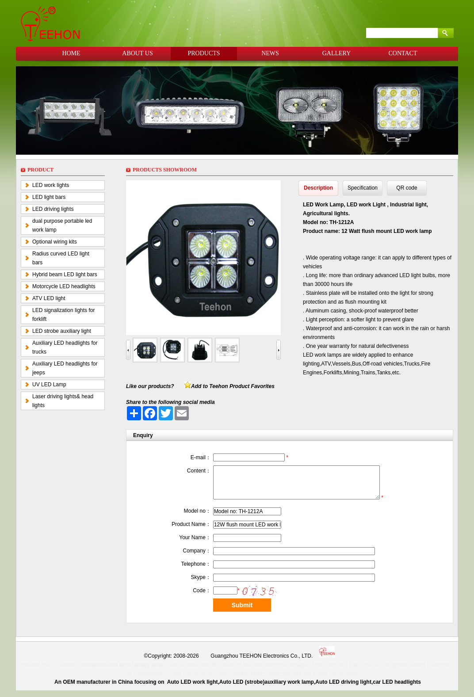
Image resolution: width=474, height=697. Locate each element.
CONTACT (403, 53)
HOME (71, 53)
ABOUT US (137, 53)
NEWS (270, 53)
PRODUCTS (203, 53)
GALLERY (336, 53)
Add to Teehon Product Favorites (233, 386)
